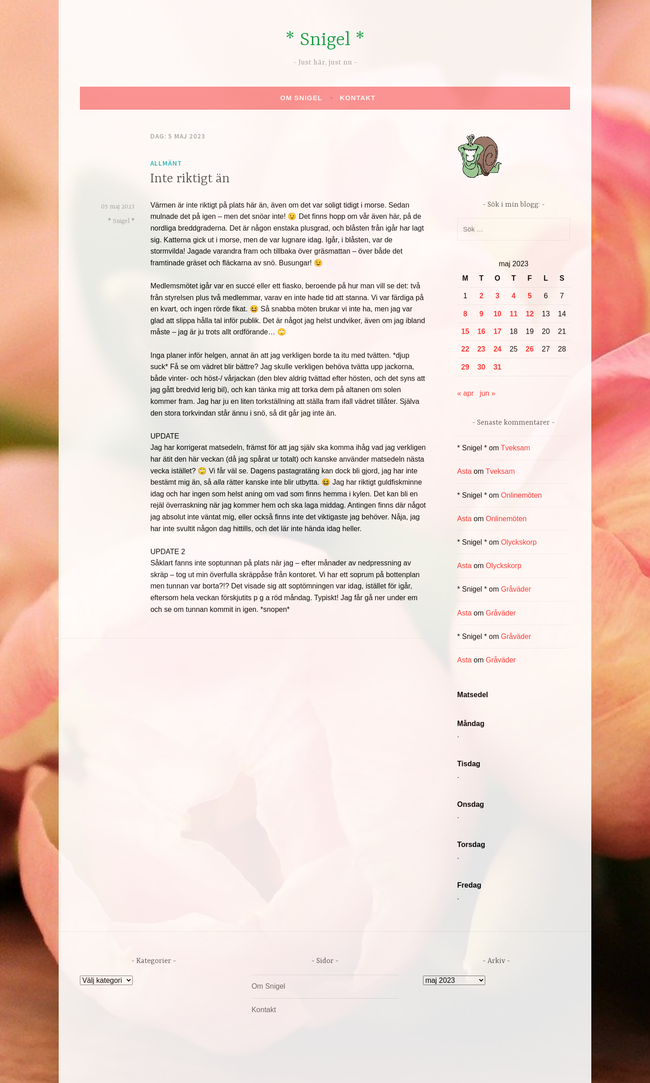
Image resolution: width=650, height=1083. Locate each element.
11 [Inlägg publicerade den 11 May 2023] (514, 314)
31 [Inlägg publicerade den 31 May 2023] (497, 367)
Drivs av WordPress (258, 1066)
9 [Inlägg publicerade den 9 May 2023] (481, 314)
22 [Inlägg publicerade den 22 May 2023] (465, 349)
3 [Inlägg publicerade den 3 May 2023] (498, 296)
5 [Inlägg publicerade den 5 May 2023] (530, 296)
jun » (488, 393)
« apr (465, 393)
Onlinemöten (521, 495)
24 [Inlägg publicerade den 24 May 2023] (497, 349)
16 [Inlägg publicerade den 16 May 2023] (481, 331)
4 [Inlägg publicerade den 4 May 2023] (513, 296)
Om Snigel (301, 98)
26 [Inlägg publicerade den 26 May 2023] (530, 349)
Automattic (410, 1066)
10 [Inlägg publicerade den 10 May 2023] (497, 314)
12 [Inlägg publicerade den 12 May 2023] (530, 314)
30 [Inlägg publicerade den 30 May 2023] (481, 367)
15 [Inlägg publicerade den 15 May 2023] (465, 331)
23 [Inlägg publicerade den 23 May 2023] (481, 349)
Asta (464, 471)
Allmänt (166, 163)
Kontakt (358, 98)
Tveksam (515, 448)
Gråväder (516, 589)
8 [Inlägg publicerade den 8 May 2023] (465, 314)
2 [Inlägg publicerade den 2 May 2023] (481, 296)
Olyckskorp (519, 542)
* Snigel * (325, 40)
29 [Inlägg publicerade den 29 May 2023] (465, 367)
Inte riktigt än (190, 179)
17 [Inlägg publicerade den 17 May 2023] (497, 331)
